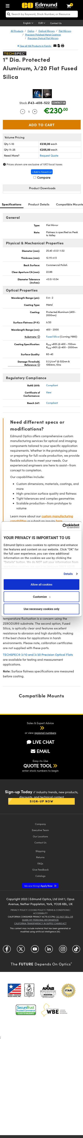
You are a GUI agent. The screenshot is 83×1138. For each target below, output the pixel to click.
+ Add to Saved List (42, 171)
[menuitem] (9, 5)
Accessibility (40, 913)
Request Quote (49, 155)
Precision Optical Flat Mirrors (43, 38)
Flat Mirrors (65, 30)
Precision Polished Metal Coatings (43, 34)
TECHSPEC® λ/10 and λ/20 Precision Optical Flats (38, 655)
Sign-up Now (41, 801)
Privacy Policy (19, 910)
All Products (17, 30)
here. (59, 521)
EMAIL (40, 751)
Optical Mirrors (46, 30)
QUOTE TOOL (37, 765)
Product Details (39, 204)
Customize (41, 596)
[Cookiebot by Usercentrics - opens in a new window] (62, 525)
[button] (58, 46)
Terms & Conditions (58, 910)
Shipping (40, 851)
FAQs (40, 863)
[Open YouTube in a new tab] (35, 950)
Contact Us (55, 23)
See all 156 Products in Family (34, 45)
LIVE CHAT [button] (40, 742)
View (48, 392)
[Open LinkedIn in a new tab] (49, 950)
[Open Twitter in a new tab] (20, 950)
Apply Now (38, 885)
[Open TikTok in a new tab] (76, 950)
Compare (41, 177)
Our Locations (40, 836)
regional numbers (45, 733)
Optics (30, 30)
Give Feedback (40, 869)
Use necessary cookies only (41, 609)
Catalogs (40, 875)
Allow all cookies (41, 584)
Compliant (52, 385)
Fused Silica (52, 336)
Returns (40, 857)
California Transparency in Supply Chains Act (40, 923)
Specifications (12, 204)
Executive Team (40, 830)
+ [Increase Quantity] (35, 111)
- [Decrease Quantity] (22, 111)
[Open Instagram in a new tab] (63, 950)
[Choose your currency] (42, 23)
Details (68, 574)
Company (40, 823)
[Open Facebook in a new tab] (6, 950)
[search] (42, 14)
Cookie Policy (37, 910)
